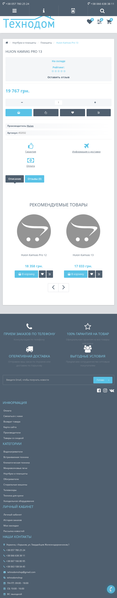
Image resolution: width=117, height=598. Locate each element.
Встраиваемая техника (16, 457)
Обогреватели (11, 479)
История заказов (12, 520)
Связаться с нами (13, 416)
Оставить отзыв (58, 77)
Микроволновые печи (15, 468)
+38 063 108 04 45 (14, 566)
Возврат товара (11, 421)
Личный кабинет (12, 514)
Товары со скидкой (13, 438)
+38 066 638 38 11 (101, 3)
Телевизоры (10, 490)
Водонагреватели (13, 451)
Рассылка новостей (13, 531)
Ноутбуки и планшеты (15, 473)
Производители (12, 432)
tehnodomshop (12, 577)
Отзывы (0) (34, 179)
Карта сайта (10, 427)
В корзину (26, 274)
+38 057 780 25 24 (16, 3)
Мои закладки (11, 525)
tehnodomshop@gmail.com (19, 572)
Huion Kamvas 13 (83, 255)
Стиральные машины (15, 484)
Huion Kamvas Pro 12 (34, 255)
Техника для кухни (13, 495)
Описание (14, 179)
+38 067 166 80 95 (14, 561)
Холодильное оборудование (18, 501)
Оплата (7, 410)
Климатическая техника (16, 462)
